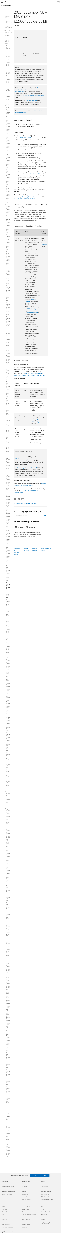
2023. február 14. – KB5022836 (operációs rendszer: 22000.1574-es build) (8, 536)
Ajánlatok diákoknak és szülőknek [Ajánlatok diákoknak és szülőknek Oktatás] (47, 1199)
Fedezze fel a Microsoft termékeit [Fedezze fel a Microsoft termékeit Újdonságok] (8, 1191)
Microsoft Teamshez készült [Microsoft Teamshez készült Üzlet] (7, 1227)
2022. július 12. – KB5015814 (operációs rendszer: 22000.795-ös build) (8, 797)
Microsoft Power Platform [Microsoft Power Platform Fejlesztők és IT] (26, 1222)
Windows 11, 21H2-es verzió (7, 42)
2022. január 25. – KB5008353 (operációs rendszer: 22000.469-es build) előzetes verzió (8, 1021)
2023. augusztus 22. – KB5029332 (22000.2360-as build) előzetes (8, 308)
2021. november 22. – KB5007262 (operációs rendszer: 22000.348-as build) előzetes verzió (8, 1095)
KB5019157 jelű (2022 (26, 138)
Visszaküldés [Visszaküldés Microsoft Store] (24, 1191)
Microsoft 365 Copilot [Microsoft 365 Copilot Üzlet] (6, 1224)
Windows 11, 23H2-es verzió (8, 31)
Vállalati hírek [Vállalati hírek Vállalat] (44, 1214)
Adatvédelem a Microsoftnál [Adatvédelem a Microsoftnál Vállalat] (46, 1216)
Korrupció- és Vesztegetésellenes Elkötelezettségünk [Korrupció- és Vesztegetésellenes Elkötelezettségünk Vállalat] (47, 1222)
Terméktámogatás (6, 5)
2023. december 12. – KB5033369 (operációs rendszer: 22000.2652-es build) (8, 225)
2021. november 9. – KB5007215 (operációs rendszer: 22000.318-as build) (8, 1114)
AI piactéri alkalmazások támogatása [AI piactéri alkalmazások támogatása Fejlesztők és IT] (29, 1214)
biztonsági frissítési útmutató (30, 197)
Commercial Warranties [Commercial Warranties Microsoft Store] (26, 1199)
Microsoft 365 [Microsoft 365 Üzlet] (4, 1219)
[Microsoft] (30, 1)
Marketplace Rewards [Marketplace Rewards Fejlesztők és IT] (26, 1224)
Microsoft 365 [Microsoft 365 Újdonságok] (4, 1189)
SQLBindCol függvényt (33, 309)
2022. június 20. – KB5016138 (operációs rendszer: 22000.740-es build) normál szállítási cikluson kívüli (8, 836)
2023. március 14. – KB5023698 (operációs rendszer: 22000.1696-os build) (8, 499)
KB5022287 (44, 244)
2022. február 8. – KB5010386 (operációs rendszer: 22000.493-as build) (8, 1003)
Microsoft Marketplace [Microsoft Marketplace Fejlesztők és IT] (26, 1219)
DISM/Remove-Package (21, 459)
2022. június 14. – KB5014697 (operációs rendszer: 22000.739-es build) (8, 856)
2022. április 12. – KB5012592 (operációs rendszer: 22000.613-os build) (8, 930)
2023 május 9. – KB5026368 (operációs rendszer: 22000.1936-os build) (8, 426)
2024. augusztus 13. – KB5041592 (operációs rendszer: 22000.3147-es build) (8, 94)
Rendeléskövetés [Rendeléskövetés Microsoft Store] (25, 1194)
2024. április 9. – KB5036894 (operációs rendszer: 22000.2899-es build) (8, 160)
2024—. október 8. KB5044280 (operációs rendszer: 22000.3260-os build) (8, 60)
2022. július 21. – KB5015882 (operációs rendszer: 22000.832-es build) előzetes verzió (8, 778)
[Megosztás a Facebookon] (15, 498)
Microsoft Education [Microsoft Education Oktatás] (45, 1183)
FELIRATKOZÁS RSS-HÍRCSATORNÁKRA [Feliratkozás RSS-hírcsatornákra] (26, 503)
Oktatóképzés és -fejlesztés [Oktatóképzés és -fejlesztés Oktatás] (46, 1196)
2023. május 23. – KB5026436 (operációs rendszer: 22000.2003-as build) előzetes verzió (8, 407)
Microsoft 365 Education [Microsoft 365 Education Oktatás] (46, 1191)
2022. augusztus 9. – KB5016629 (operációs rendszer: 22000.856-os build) (8, 760)
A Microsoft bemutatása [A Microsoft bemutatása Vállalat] (46, 1211)
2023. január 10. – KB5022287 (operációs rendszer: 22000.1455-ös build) (8, 573)
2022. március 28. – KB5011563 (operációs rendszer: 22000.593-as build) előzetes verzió (8, 948)
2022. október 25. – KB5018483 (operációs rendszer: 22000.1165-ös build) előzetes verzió (8, 645)
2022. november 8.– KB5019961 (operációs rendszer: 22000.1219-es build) (8, 627)
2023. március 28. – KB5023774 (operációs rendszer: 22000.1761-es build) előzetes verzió (8, 481)
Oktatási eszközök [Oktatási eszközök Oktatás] (44, 1186)
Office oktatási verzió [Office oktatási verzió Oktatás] (45, 1194)
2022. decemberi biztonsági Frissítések (24, 198)
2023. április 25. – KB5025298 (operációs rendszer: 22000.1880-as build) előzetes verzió (8, 444)
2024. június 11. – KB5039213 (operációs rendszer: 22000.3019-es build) (8, 126)
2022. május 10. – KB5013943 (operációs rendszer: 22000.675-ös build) (8, 893)
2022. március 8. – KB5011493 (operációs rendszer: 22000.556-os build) (8, 966)
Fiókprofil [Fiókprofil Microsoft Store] (23, 1183)
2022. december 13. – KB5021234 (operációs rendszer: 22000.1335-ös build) (8, 590)
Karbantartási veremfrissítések (33, 373)
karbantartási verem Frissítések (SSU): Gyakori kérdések (29, 375)
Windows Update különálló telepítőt (27, 468)
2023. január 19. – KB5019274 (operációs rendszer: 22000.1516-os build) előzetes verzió (8, 554)
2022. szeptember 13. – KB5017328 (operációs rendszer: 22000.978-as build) (8, 723)
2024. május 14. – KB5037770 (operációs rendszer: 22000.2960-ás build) (8, 143)
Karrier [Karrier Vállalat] (42, 1209)
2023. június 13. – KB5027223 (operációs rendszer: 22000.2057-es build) (8, 389)
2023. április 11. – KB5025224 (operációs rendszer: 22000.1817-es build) (8, 463)
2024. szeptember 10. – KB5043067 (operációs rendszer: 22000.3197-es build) (8, 77)
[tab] (20, 527)
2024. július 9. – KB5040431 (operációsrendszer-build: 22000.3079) (8, 110)
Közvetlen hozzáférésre (36, 174)
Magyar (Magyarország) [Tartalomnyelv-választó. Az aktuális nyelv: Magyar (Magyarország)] (8, 1231)
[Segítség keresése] (5, 2)
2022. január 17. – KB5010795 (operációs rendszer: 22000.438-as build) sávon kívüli (8, 1041)
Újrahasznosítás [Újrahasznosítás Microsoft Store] (25, 1196)
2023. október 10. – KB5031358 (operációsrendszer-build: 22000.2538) (8, 258)
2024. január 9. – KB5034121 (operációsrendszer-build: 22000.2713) (8, 209)
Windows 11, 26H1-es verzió (8, 17)
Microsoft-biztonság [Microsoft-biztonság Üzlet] (6, 1211)
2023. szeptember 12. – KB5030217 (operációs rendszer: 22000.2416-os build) (8, 293)
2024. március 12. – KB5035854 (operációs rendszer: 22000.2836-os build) (8, 177)
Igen (35, 1175)
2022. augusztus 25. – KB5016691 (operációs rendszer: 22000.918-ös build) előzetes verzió (8, 741)
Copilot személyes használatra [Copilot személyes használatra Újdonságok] (8, 1186)
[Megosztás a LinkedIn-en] (18, 498)
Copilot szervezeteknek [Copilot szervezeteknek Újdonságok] (6, 1183)
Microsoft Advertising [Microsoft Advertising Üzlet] (6, 1222)
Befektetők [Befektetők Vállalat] (43, 1219)
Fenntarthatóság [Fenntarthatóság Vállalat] (44, 1225)
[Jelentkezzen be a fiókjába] (58, 2)
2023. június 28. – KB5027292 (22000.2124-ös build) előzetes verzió (8, 373)
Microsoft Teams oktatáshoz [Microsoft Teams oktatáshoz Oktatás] (46, 1189)
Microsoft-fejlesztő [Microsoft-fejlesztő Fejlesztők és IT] (25, 1209)
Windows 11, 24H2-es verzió (8, 26)
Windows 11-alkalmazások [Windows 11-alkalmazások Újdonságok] (7, 1194)
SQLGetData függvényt (31, 312)
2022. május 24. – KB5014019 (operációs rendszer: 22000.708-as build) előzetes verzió (8, 874)
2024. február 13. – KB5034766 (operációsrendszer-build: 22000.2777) (8, 193)
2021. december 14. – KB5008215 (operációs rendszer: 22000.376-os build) (8, 1077)
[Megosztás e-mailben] (22, 498)
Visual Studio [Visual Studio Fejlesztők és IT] (24, 1227)
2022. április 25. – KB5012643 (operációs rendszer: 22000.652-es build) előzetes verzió (8, 911)
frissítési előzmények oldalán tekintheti (33, 95)
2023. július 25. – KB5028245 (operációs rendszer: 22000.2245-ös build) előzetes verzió (8, 338)
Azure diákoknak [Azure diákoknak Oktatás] (44, 1201)
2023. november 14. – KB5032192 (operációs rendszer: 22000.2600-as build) (8, 242)
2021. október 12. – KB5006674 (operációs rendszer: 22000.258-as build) (8, 1150)
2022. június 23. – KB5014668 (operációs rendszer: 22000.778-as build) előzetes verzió (8, 815)
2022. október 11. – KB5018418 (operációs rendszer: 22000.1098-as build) (8, 686)
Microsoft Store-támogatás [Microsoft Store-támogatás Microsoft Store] (27, 1189)
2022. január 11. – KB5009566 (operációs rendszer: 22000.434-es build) (8, 1060)
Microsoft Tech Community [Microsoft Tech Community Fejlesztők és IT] (27, 1216)
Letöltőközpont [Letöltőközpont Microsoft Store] (24, 1186)
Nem (45, 1175)
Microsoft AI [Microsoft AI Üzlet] (4, 1209)
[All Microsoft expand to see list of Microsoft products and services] (2, 2)
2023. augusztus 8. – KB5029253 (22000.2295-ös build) (8, 322)
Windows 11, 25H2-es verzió (8, 22)
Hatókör (17, 26)
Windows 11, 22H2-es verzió (8, 36)
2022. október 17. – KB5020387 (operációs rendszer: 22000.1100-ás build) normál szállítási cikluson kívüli (8, 666)
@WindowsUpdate (31, 100)
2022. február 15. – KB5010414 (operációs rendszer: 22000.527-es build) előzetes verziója (8, 985)
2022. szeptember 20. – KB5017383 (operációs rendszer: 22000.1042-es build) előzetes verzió (8, 704)
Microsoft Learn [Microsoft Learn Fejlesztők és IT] (25, 1211)
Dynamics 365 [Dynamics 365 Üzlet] (4, 1216)
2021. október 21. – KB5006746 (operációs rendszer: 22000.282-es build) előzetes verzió (8, 1132)
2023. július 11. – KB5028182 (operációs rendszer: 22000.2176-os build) (8, 356)
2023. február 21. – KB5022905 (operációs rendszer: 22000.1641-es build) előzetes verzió (8, 518)
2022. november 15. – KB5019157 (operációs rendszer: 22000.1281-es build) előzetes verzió (8, 608)
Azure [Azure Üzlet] (3, 1214)
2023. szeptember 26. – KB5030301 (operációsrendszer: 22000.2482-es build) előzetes (8, 275)
